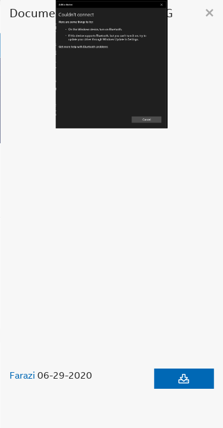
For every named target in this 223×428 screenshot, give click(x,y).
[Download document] (183, 379)
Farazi (22, 375)
